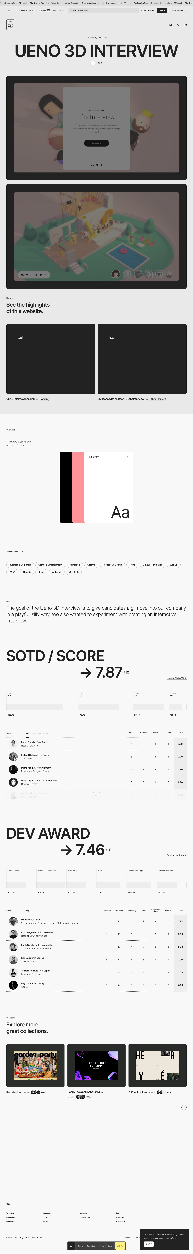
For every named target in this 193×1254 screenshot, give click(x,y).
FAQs (118, 1213)
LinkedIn (139, 1237)
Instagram (129, 1237)
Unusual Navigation (152, 564)
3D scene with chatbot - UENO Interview (121, 398)
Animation (75, 564)
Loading (44, 399)
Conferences (85, 1217)
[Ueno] (96, 63)
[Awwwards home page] (71, 1246)
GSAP (12, 572)
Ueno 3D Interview (96, 50)
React (41, 572)
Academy (44, 10)
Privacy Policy (37, 1237)
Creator (80, 1246)
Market (61, 10)
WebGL (173, 564)
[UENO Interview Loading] (51, 359)
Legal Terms (24, 1237)
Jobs (54, 10)
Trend (132, 564)
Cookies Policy (11, 1237)
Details (101, 1246)
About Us (120, 1217)
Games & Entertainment (50, 564)
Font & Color (91, 1246)
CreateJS (74, 572)
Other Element (157, 399)
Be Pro (162, 10)
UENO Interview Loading (20, 398)
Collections (10, 1217)
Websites (10, 1213)
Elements (10, 1221)
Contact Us (120, 1221)
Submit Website (177, 10)
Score (110, 1246)
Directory (33, 10)
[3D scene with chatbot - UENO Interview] (142, 359)
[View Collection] (35, 1065)
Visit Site (120, 1246)
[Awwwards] (9, 10)
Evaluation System (177, 678)
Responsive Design (112, 564)
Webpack (57, 572)
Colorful (91, 564)
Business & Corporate (20, 564)
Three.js (27, 572)
